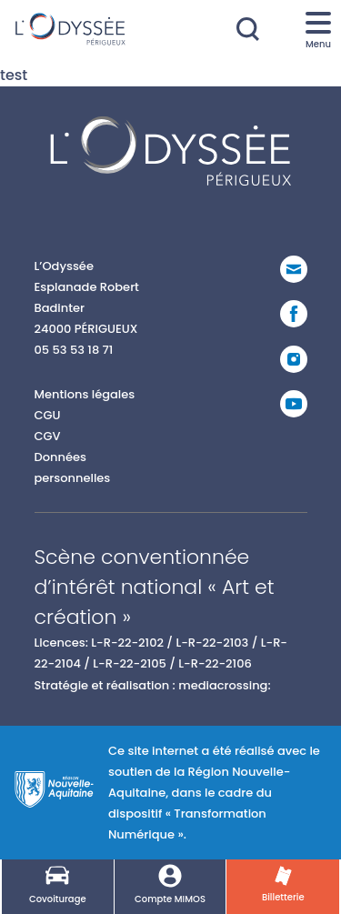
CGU (48, 415)
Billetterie (283, 885)
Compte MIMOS (170, 885)
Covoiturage (57, 885)
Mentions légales (85, 394)
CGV (48, 436)
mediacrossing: (224, 685)
